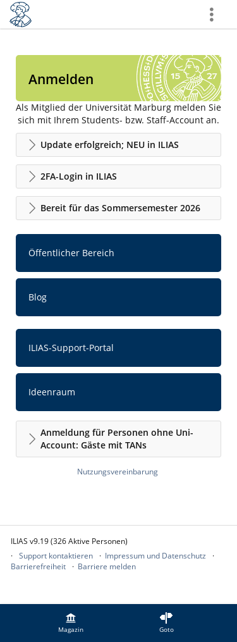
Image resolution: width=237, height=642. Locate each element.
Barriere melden (107, 566)
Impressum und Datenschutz (155, 555)
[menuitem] (71, 623)
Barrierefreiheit (38, 566)
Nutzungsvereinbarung (117, 471)
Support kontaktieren (56, 555)
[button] (118, 145)
